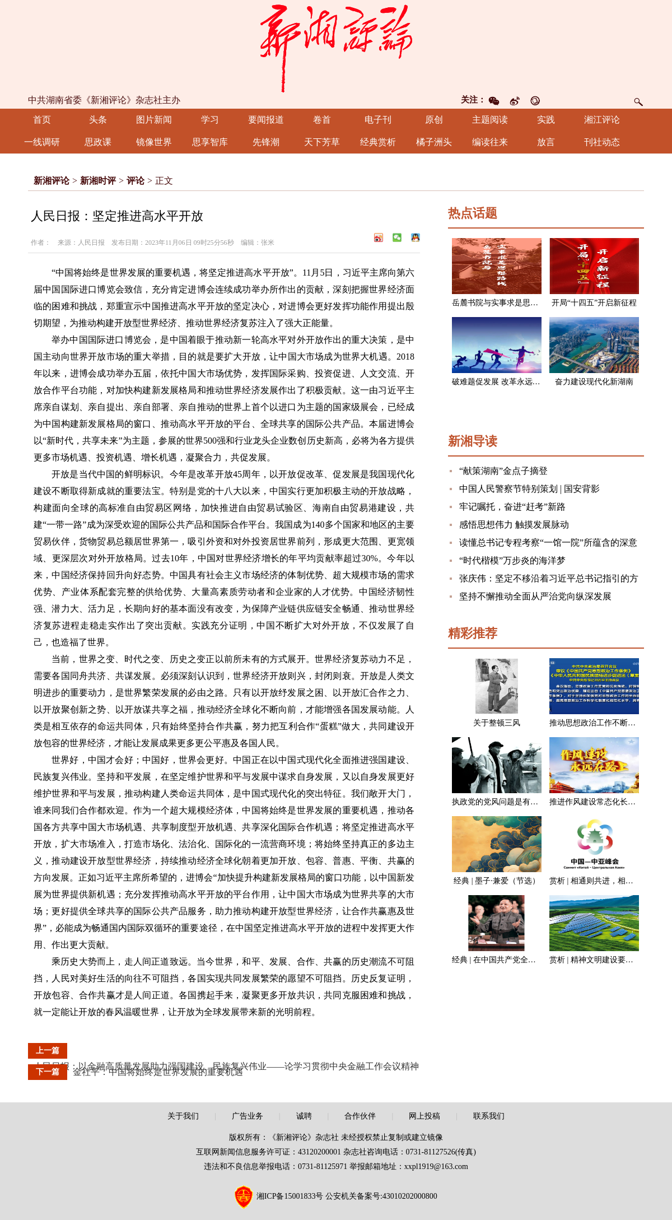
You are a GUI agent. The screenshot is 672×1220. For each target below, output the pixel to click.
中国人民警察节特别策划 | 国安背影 (529, 488)
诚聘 (304, 1116)
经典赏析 (378, 142)
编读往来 (490, 142)
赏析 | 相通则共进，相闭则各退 (603, 881)
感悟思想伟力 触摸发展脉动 (514, 524)
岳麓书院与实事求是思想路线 (503, 303)
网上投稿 (424, 1116)
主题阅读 (490, 119)
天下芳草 (322, 142)
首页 (42, 119)
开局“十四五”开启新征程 (594, 303)
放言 (546, 142)
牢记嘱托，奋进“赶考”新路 (512, 506)
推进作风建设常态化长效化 (596, 802)
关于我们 (183, 1116)
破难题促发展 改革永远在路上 (504, 382)
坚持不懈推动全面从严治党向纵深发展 (535, 596)
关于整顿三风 (496, 723)
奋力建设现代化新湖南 (594, 382)
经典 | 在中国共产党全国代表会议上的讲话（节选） (541, 960)
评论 (135, 180)
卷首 (322, 119)
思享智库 (210, 142)
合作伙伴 (360, 1116)
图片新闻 (154, 119)
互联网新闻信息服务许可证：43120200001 (268, 1152)
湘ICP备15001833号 (290, 1196)
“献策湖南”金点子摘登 (503, 471)
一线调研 (42, 142)
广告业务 (247, 1116)
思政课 (98, 142)
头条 (98, 119)
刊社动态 (602, 142)
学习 (210, 119)
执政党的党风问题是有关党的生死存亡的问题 (530, 802)
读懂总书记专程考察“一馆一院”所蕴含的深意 (548, 542)
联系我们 (489, 1116)
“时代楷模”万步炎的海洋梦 (512, 560)
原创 (434, 119)
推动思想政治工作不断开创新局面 (608, 723)
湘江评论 (602, 119)
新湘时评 (98, 180)
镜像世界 (154, 142)
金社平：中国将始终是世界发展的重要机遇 (158, 1072)
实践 (546, 119)
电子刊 (378, 119)
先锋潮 (266, 142)
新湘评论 (51, 180)
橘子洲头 (434, 142)
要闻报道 (266, 119)
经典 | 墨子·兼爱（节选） (496, 881)
